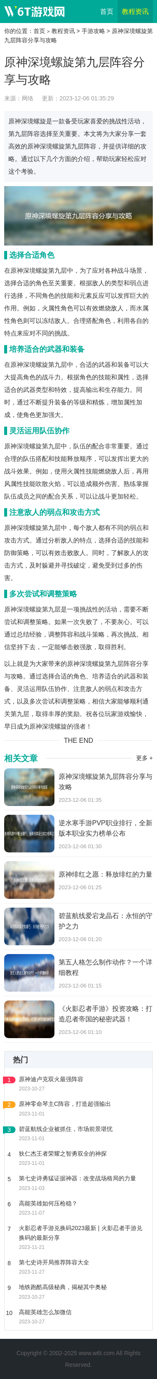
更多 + (144, 758)
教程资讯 (135, 11)
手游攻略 (93, 31)
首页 (106, 11)
